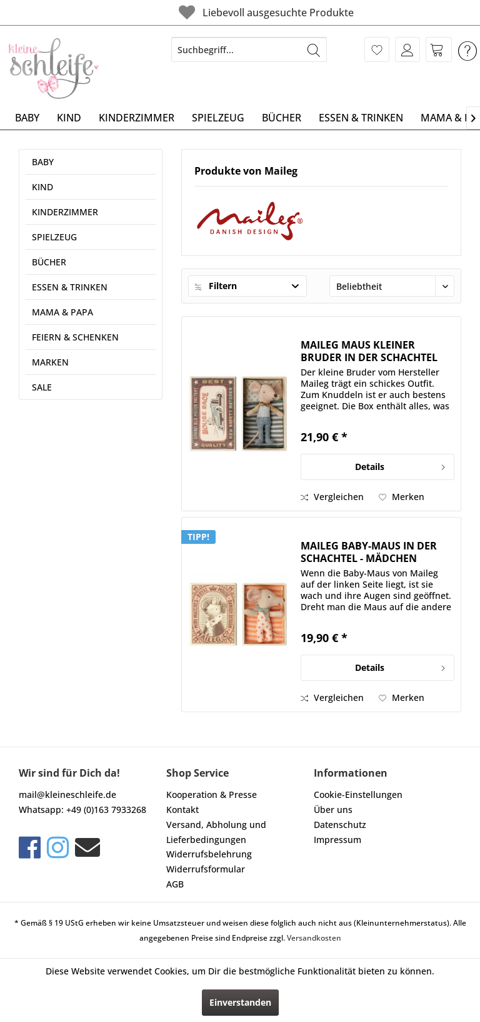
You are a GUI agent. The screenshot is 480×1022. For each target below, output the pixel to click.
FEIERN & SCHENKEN (75, 337)
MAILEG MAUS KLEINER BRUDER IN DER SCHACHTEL (369, 351)
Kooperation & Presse (211, 794)
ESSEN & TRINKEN (70, 287)
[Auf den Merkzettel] (401, 496)
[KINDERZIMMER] (136, 118)
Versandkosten (314, 938)
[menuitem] (249, 49)
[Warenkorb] (439, 49)
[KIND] (69, 118)
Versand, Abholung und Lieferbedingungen (216, 832)
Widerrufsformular (205, 869)
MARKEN (50, 362)
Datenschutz (340, 824)
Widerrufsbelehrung (209, 854)
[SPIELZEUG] (218, 118)
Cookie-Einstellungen (358, 794)
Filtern (216, 286)
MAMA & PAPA (62, 312)
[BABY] (27, 118)
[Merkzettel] (376, 49)
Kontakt (182, 809)
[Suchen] (314, 49)
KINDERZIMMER (65, 212)
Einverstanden (240, 1002)
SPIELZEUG (54, 237)
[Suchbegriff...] (249, 49)
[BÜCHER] (281, 118)
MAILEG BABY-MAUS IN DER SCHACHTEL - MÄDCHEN (369, 552)
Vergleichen (332, 497)
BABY (43, 162)
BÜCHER (49, 262)
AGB (175, 884)
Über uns (333, 809)
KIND (42, 187)
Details (400, 465)
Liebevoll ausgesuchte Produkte (225, 12)
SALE (42, 387)
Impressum (337, 840)
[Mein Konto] (407, 49)
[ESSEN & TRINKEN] (361, 118)
